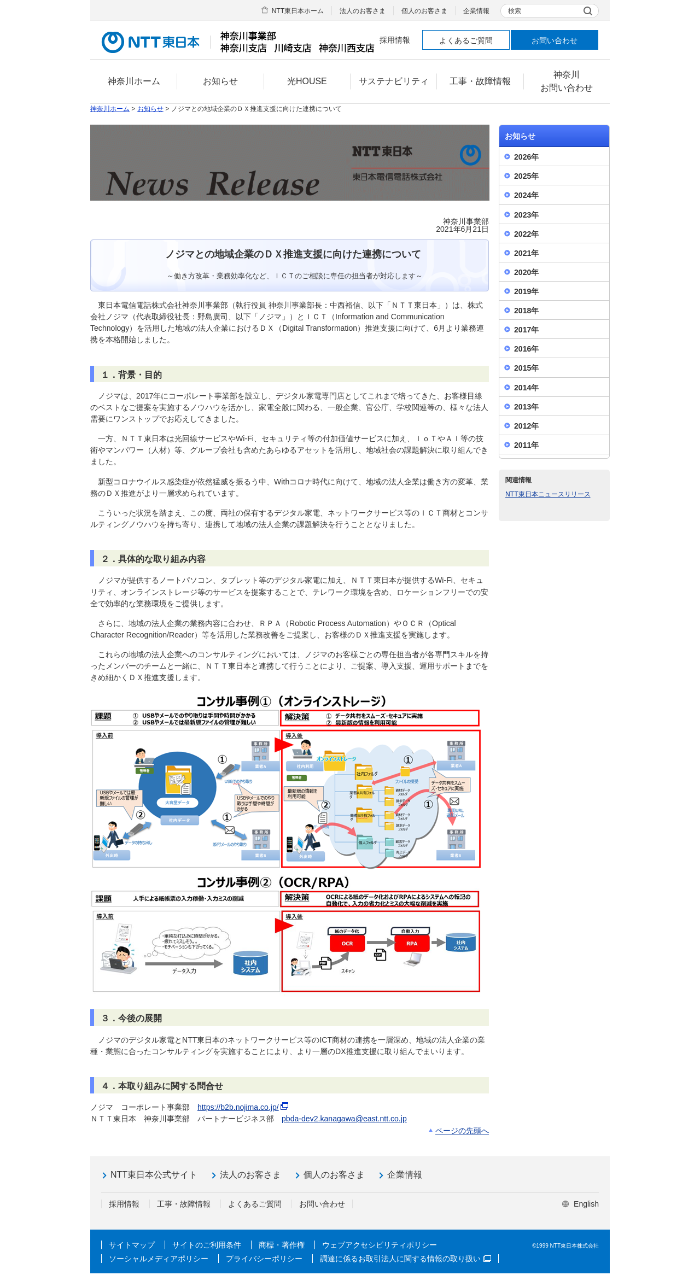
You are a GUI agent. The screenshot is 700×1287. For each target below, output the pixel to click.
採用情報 (395, 40)
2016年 (526, 348)
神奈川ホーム (110, 109)
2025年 (526, 176)
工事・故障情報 (184, 1204)
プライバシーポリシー (264, 1258)
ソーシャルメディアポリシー (158, 1258)
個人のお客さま (424, 11)
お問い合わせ (555, 40)
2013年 (526, 406)
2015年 (526, 368)
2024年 (526, 195)
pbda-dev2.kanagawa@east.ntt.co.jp (344, 1118)
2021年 (526, 253)
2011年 (526, 445)
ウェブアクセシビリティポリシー (379, 1245)
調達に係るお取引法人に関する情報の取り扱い (405, 1258)
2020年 (526, 272)
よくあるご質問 (466, 40)
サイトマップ (132, 1245)
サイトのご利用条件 (206, 1245)
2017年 (526, 329)
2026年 (526, 157)
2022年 (526, 234)
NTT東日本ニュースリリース (548, 494)
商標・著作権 (282, 1245)
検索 (514, 11)
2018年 (526, 310)
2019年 (526, 291)
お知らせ (150, 109)
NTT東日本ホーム (298, 11)
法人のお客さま (363, 11)
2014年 (526, 387)
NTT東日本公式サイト (153, 1174)
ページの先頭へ (462, 1130)
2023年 (526, 214)
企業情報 (476, 11)
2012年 (526, 426)
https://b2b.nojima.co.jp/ (243, 1107)
